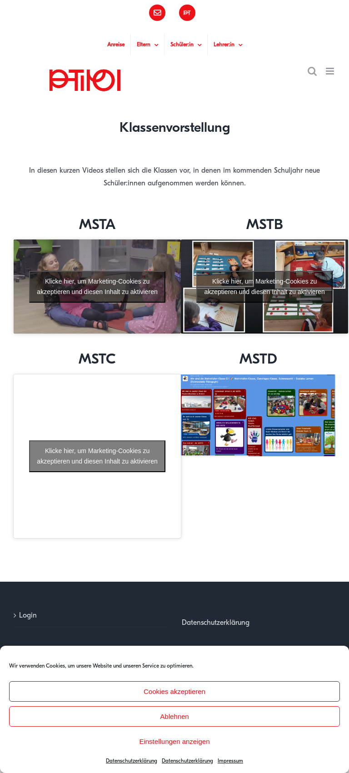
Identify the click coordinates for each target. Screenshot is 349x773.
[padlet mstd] (258, 378)
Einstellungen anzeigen (174, 741)
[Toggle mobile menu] (330, 71)
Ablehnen (174, 716)
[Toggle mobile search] (312, 71)
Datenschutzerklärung (131, 761)
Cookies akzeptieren (174, 691)
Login (28, 615)
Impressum (230, 761)
